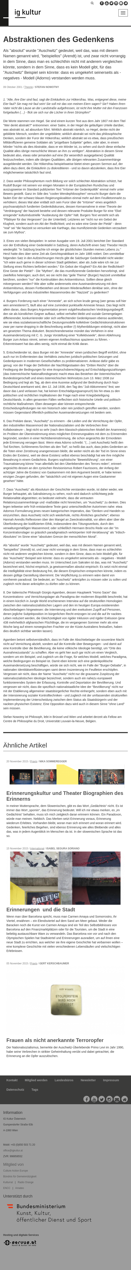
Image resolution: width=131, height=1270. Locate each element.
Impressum (111, 1080)
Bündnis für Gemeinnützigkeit (19, 1176)
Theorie (28, 87)
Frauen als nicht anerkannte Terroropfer (54, 1040)
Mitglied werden (36, 1080)
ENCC (6, 1188)
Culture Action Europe (15, 1170)
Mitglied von (13, 1164)
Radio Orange (26, 1182)
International (37, 848)
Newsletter (88, 1080)
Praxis (33, 761)
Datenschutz (15, 1089)
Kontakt (12, 1080)
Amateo (19, 1188)
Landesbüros (64, 1080)
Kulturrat (8, 1182)
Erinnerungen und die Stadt (41, 909)
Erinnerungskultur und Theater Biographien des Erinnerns (64, 796)
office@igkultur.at (13, 1150)
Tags (34, 1089)
